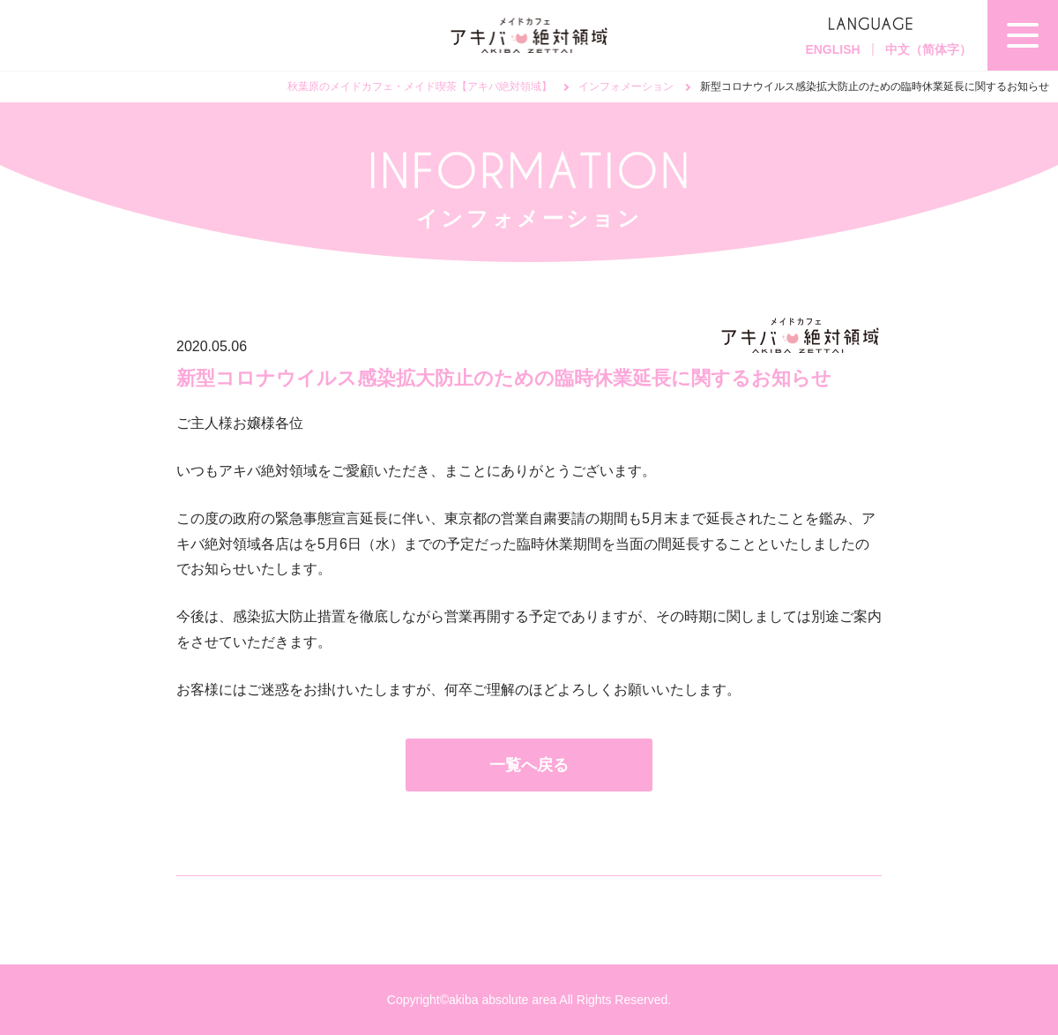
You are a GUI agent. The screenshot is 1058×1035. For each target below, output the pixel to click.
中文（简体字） (928, 49)
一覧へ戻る (529, 765)
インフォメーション (626, 86)
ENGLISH (832, 49)
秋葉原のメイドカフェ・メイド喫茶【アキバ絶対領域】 (419, 86)
